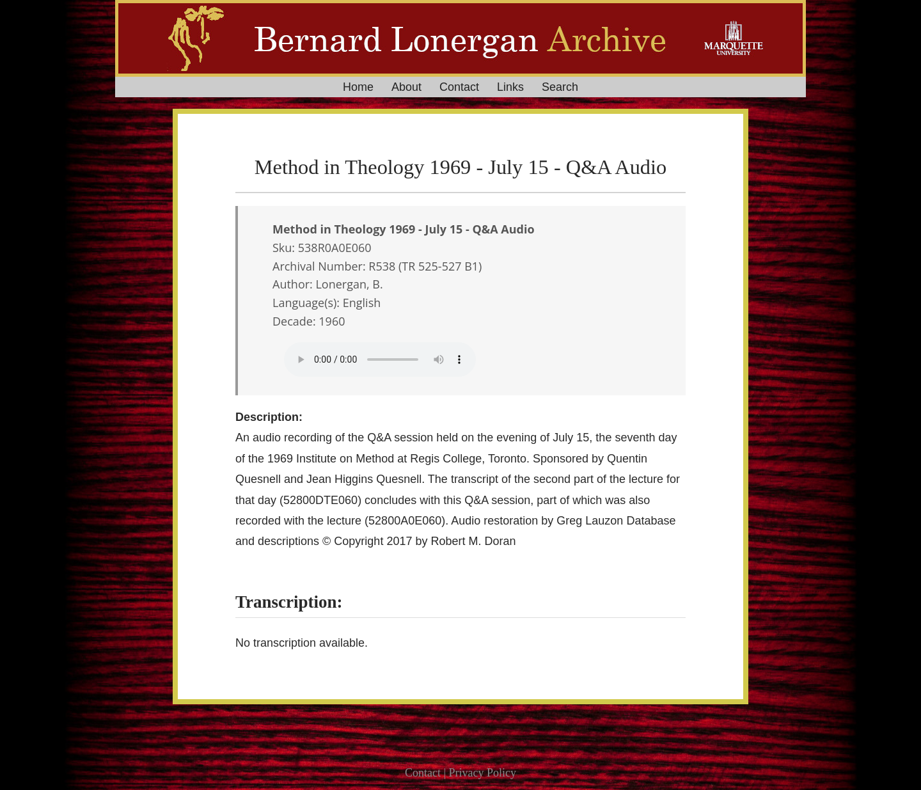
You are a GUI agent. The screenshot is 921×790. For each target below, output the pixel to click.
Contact (459, 87)
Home (358, 87)
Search (560, 87)
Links (510, 87)
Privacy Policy (483, 772)
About (406, 87)
